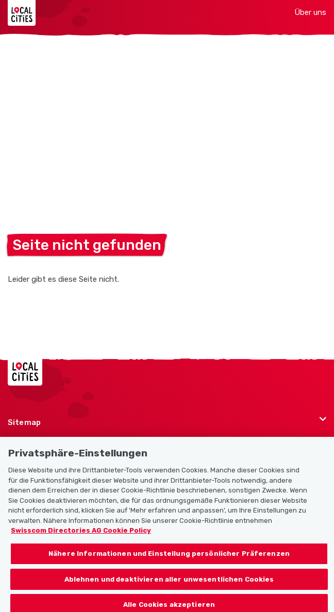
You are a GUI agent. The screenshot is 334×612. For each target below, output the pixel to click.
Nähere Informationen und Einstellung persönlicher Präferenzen (169, 557)
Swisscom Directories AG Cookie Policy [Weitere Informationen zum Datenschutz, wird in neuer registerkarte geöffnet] (81, 534)
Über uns (310, 12)
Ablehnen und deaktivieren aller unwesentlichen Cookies (169, 583)
